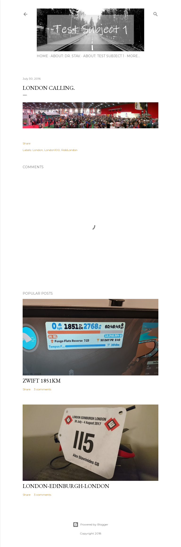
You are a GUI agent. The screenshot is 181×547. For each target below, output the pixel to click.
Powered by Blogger (90, 524)
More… (133, 56)
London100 (52, 150)
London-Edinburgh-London (66, 486)
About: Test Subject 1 (103, 56)
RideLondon (69, 150)
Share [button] (26, 143)
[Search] (155, 13)
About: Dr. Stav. (66, 56)
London (38, 150)
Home (42, 56)
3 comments (42, 389)
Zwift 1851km (42, 380)
